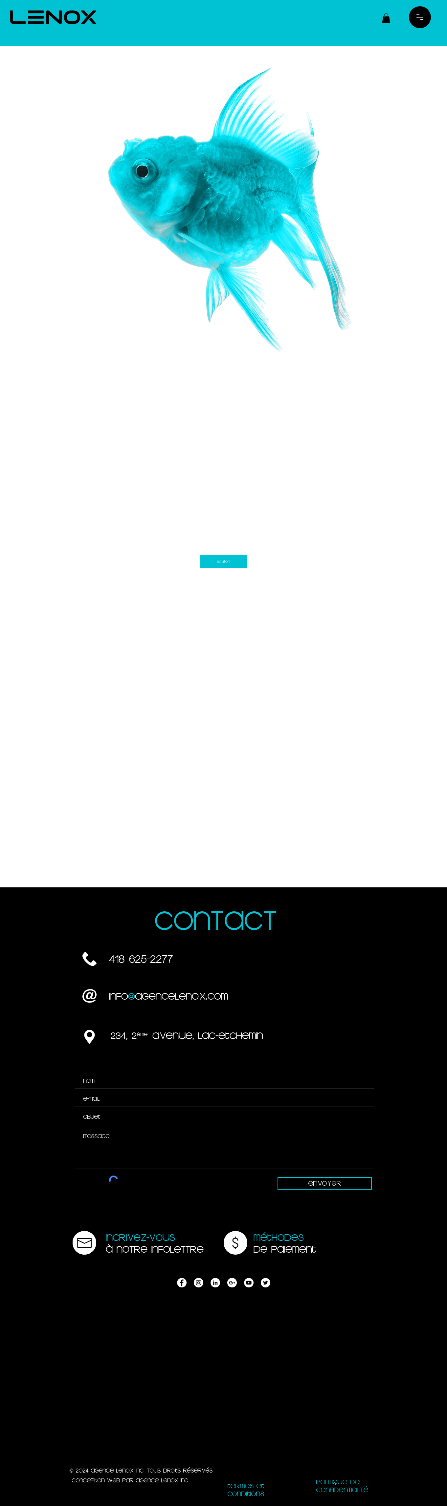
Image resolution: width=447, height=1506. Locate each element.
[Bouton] (223, 561)
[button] (386, 18)
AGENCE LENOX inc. (162, 1480)
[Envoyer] (325, 1183)
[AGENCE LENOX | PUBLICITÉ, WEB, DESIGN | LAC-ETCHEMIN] (182, 1282)
